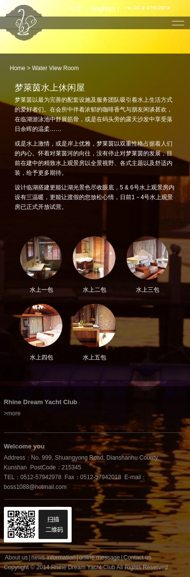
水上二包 (94, 286)
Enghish (103, 9)
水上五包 (94, 354)
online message (99, 557)
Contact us (137, 557)
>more (12, 413)
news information (53, 557)
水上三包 (147, 286)
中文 (76, 9)
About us (16, 557)
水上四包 (41, 354)
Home (17, 68)
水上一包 (41, 286)
